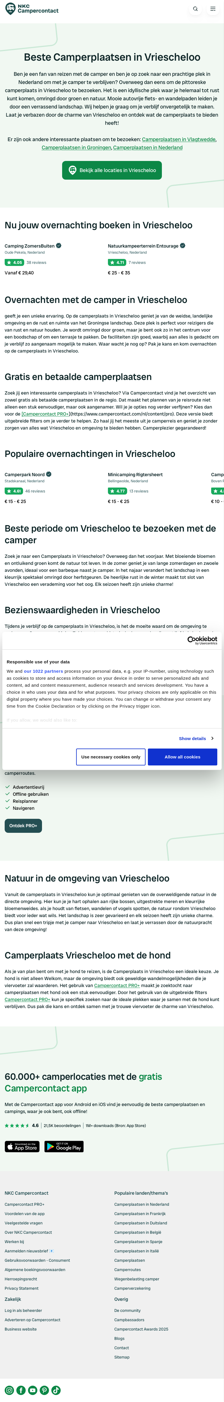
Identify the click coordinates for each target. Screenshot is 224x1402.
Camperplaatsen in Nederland (148, 147)
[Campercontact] (35, 8)
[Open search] (195, 8)
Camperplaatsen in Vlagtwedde (179, 139)
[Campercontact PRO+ (45, 414)
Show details (192, 738)
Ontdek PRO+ (23, 826)
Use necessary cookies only (111, 756)
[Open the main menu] (212, 8)
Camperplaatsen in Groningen (76, 147)
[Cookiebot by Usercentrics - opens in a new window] (191, 640)
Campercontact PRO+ (117, 985)
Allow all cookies (183, 756)
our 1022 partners (43, 671)
